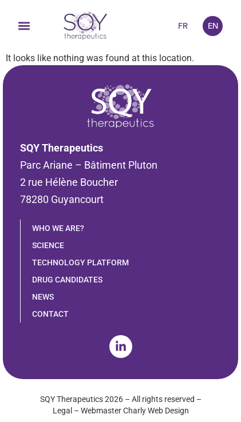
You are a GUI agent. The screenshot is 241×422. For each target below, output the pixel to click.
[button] (23, 26)
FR (183, 26)
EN (213, 26)
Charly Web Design (156, 410)
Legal (62, 410)
